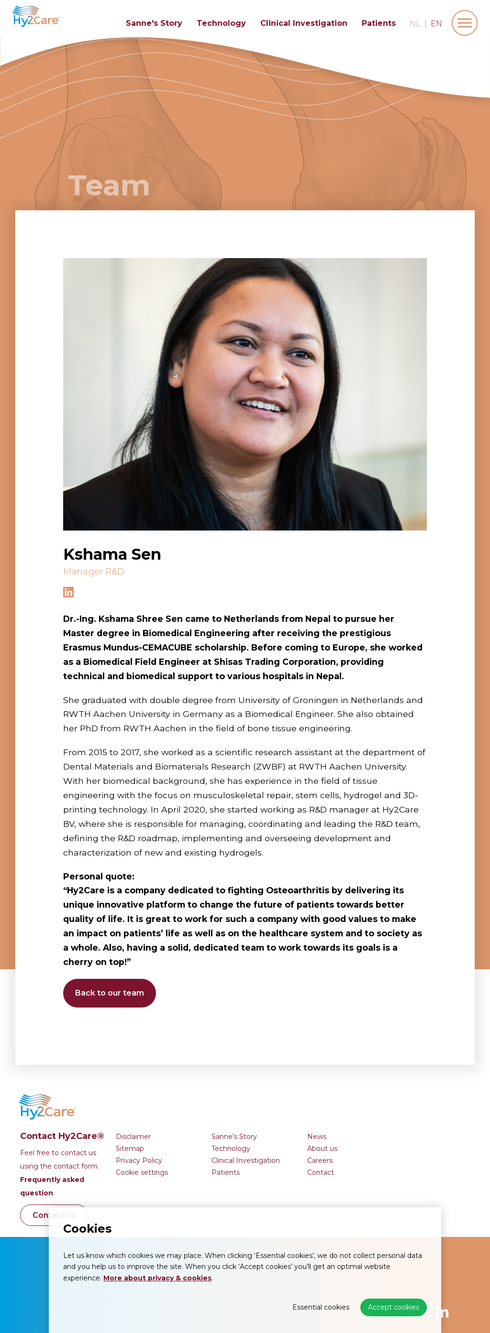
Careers (377, 1105)
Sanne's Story (154, 23)
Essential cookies (320, 1307)
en (436, 24)
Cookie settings (199, 1117)
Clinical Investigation (303, 23)
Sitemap (187, 1093)
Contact (378, 1117)
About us (380, 1093)
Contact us (111, 1159)
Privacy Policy (196, 1105)
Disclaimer (190, 1081)
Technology (221, 23)
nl (415, 24)
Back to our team (109, 992)
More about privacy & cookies (157, 1278)
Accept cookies (393, 1307)
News (374, 1081)
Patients (379, 23)
